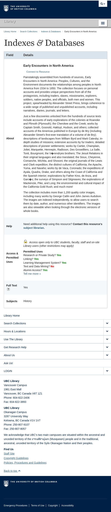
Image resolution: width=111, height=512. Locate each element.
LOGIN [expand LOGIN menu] (8, 370)
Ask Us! (8, 363)
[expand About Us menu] (107, 355)
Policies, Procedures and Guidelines (25, 462)
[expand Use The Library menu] (107, 339)
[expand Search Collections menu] (107, 323)
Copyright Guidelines (16, 458)
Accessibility (67, 505)
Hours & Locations (14, 331)
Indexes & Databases (51, 31)
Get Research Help (15, 347)
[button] (19, 470)
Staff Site (9, 453)
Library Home (10, 31)
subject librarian (33, 227)
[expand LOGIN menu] (107, 371)
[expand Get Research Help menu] (107, 347)
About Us (9, 355)
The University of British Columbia (40, 8)
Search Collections (28, 31)
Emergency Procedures (15, 505)
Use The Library (13, 339)
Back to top (12, 470)
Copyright (53, 505)
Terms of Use (37, 505)
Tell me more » (32, 273)
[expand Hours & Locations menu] (107, 331)
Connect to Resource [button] (38, 71)
